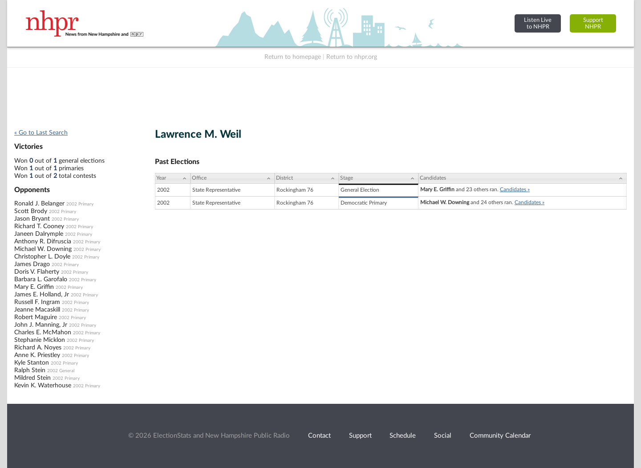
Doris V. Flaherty (36, 272)
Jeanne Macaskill (37, 310)
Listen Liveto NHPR (538, 23)
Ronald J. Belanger (39, 204)
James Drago (32, 264)
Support (360, 435)
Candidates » (515, 189)
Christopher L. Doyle (42, 257)
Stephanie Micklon (39, 340)
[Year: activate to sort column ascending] (173, 178)
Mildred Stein (32, 378)
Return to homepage (292, 57)
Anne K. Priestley (37, 355)
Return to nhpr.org (351, 57)
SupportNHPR (593, 23)
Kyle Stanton (31, 363)
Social (442, 435)
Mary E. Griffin (34, 287)
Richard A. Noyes (37, 348)
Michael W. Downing (43, 249)
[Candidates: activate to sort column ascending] (522, 178)
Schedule (402, 435)
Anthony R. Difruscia (42, 241)
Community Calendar (500, 435)
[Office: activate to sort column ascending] (233, 178)
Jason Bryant (32, 219)
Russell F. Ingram (37, 302)
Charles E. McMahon (42, 332)
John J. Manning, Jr (40, 325)
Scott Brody (30, 211)
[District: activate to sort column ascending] (307, 178)
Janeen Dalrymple (38, 234)
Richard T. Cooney (39, 226)
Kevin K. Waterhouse (42, 385)
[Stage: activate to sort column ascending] (378, 178)
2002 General (60, 371)
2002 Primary (79, 204)
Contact (319, 435)
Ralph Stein (29, 370)
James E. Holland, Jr (41, 294)
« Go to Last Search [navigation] (41, 133)
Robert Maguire (35, 317)
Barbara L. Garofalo (40, 279)
